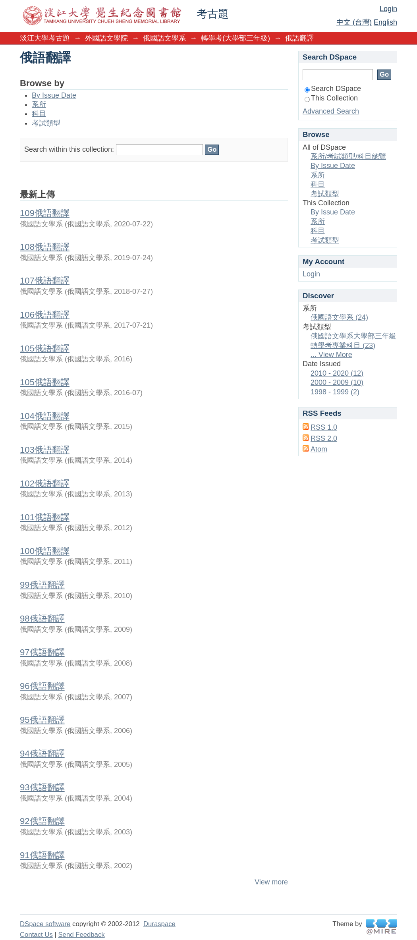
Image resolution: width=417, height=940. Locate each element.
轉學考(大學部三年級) (235, 38)
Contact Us (36, 934)
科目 (39, 114)
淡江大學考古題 (45, 38)
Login (388, 9)
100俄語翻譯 (45, 551)
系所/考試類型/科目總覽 (348, 156)
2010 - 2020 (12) (337, 373)
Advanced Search (331, 111)
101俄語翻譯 (45, 517)
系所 (39, 104)
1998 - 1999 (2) (335, 392)
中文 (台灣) (354, 22)
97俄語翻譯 (42, 652)
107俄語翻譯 (45, 281)
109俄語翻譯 (45, 213)
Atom (319, 449)
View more (271, 882)
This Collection (331, 98)
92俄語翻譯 (42, 821)
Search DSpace (333, 89)
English (385, 22)
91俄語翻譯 (42, 855)
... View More (331, 355)
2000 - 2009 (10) (337, 382)
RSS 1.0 (324, 427)
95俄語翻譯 (42, 720)
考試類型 (46, 123)
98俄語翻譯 (42, 618)
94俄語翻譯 (42, 754)
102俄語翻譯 (45, 483)
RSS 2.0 (324, 438)
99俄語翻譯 (42, 585)
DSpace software (45, 924)
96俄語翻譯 (42, 686)
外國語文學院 (106, 38)
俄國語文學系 (164, 38)
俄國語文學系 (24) (339, 317)
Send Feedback (81, 934)
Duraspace (159, 924)
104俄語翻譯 (45, 416)
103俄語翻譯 (45, 450)
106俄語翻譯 (45, 315)
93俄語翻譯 (42, 787)
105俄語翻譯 (45, 348)
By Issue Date (54, 95)
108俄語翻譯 (45, 247)
